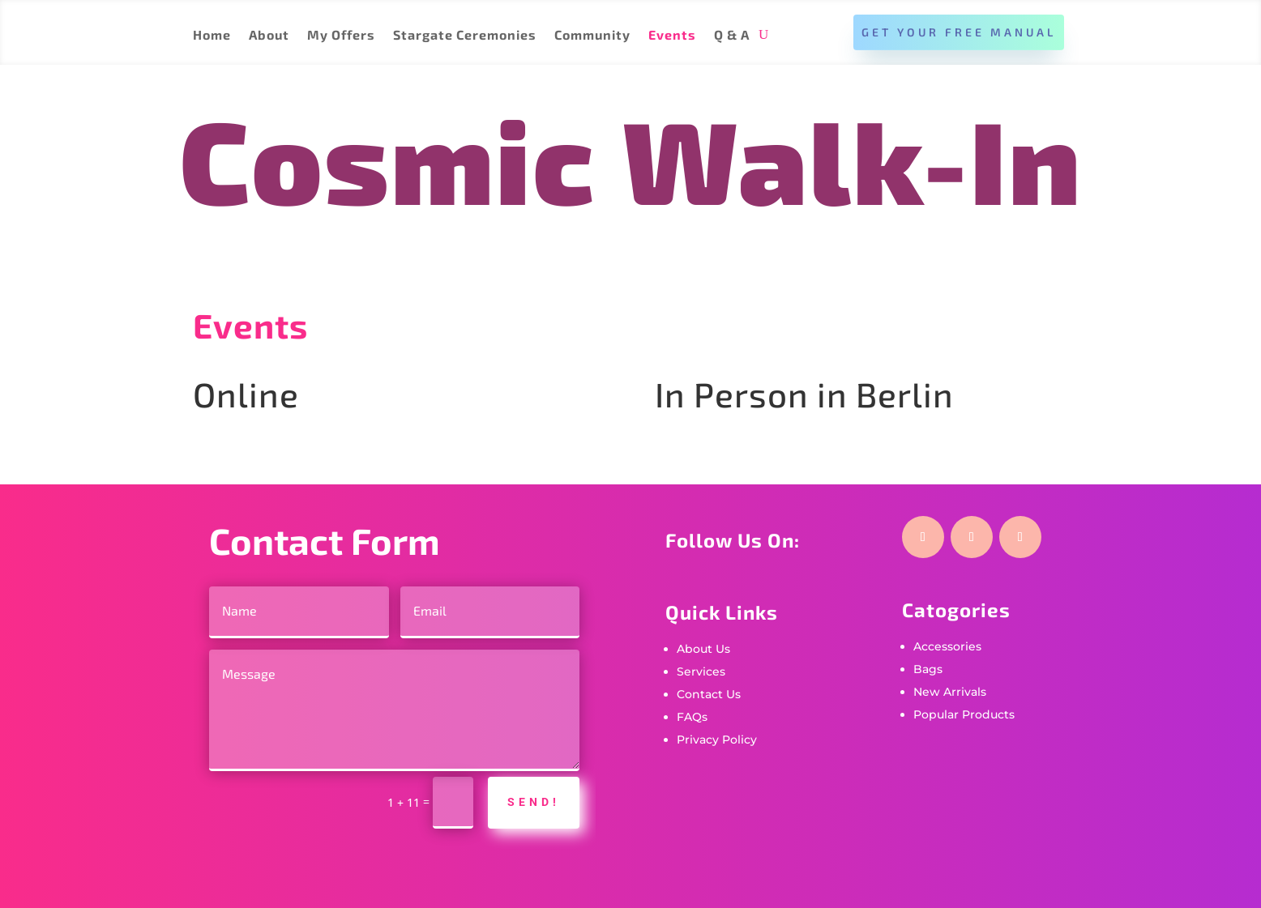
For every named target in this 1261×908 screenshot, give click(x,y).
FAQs (692, 717)
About (269, 35)
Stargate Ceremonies (464, 35)
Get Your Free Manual (958, 32)
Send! (533, 801)
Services (701, 671)
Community (592, 35)
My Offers (341, 35)
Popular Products (964, 714)
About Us (703, 649)
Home (212, 35)
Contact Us (709, 694)
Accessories (947, 646)
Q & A (732, 35)
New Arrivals (949, 691)
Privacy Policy (717, 739)
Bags (928, 669)
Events (672, 35)
